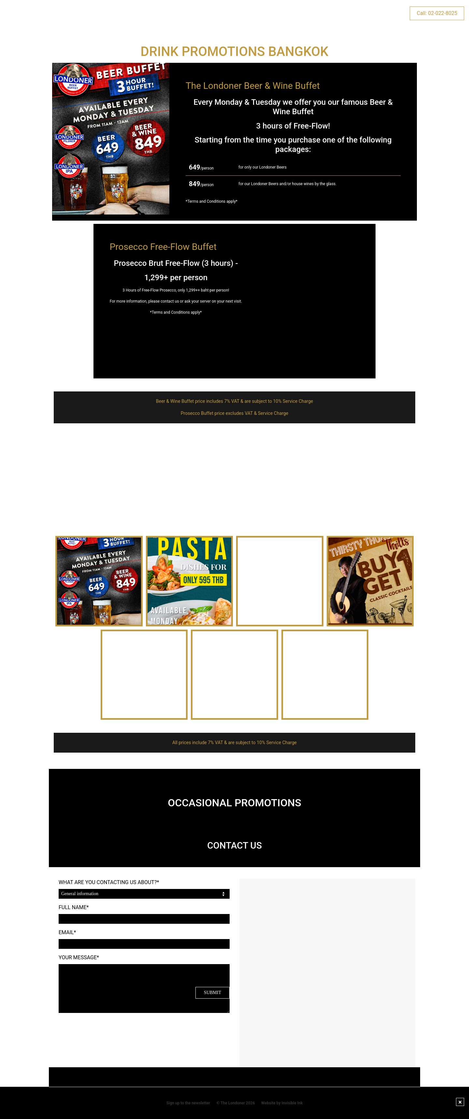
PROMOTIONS (123, 13)
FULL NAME (74, 907)
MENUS (238, 13)
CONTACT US (326, 13)
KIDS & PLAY (200, 13)
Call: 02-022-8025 (437, 13)
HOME (52, 13)
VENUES (83, 13)
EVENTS (162, 13)
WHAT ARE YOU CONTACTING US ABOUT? (109, 882)
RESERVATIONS (279, 13)
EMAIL (67, 932)
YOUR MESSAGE (79, 957)
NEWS (362, 13)
